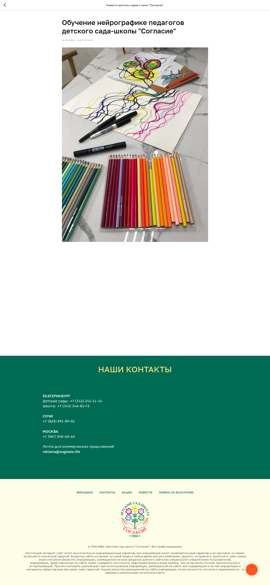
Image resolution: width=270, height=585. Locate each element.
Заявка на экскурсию (176, 492)
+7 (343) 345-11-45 (86, 406)
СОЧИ (48, 421)
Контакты (107, 492)
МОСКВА (50, 436)
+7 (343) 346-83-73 (73, 411)
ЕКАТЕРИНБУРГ (56, 401)
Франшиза (85, 492)
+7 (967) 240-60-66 (59, 441)
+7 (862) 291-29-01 (59, 426)
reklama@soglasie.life (61, 456)
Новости (145, 492)
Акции (127, 492)
